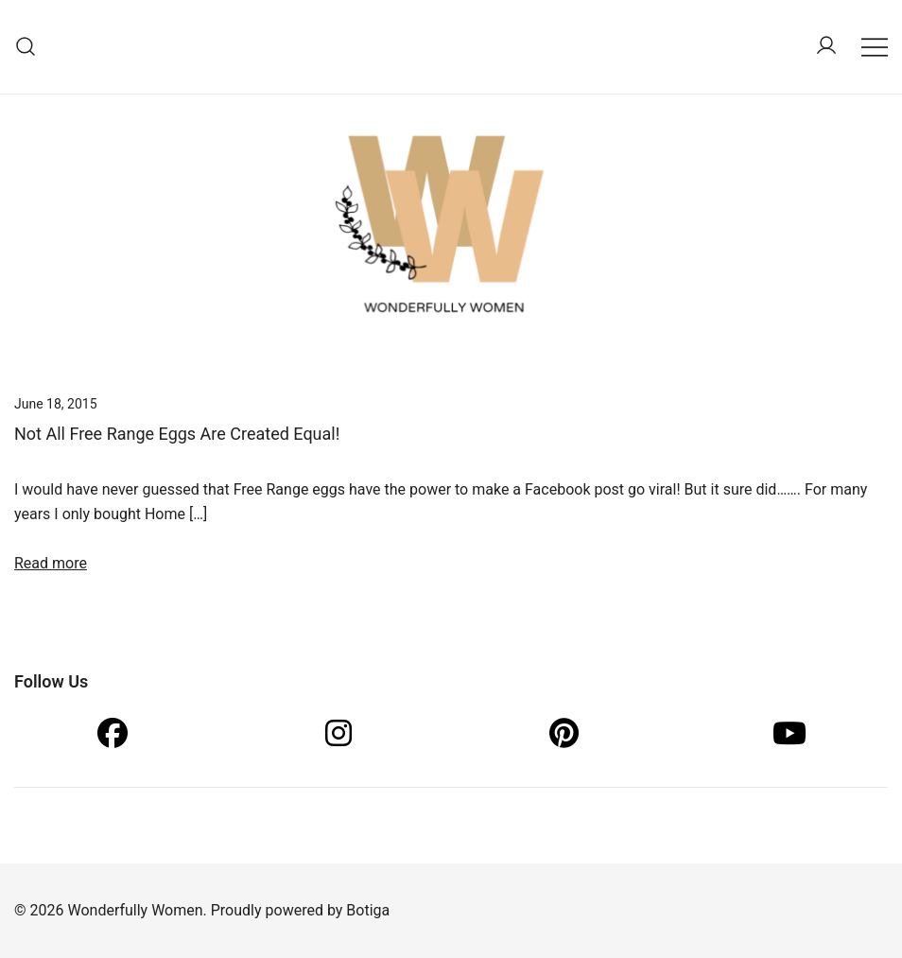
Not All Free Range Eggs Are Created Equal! (176, 434)
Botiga (368, 910)
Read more (50, 563)
